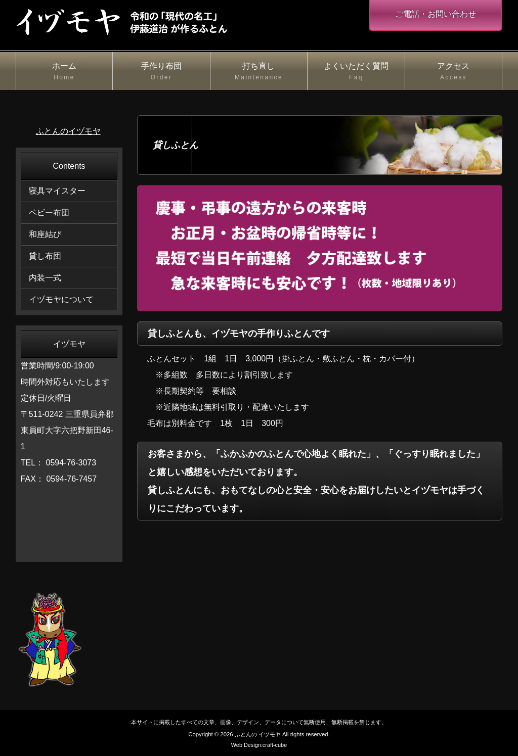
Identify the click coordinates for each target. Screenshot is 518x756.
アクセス (453, 72)
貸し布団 (45, 256)
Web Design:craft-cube (259, 745)
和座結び (45, 234)
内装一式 (45, 277)
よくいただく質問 (356, 72)
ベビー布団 (49, 212)
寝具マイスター (57, 190)
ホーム (64, 72)
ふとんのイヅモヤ (68, 131)
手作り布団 (161, 72)
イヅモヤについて (61, 299)
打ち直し (259, 72)
